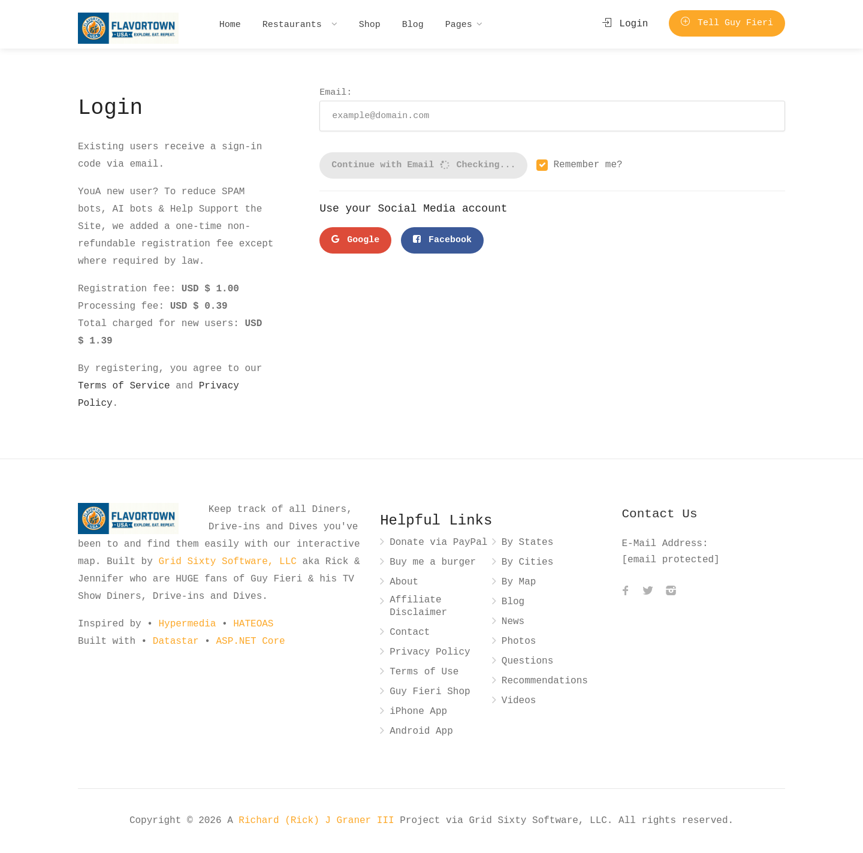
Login (625, 24)
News (513, 622)
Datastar (176, 641)
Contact (410, 632)
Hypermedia (187, 624)
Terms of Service (124, 386)
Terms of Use (424, 672)
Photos (519, 641)
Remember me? (587, 165)
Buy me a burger (433, 562)
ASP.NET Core (250, 641)
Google (355, 240)
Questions (527, 661)
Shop (370, 24)
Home (230, 24)
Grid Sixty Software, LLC (227, 561)
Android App (421, 731)
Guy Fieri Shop (430, 692)
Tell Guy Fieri (727, 23)
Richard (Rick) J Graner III (319, 820)
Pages (458, 24)
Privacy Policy (430, 652)
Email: (552, 108)
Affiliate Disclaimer (418, 606)
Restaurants (294, 24)
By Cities (527, 562)
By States (527, 542)
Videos (519, 701)
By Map (519, 582)
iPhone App (418, 712)
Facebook (442, 240)
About (404, 582)
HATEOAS (253, 624)
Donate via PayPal (438, 542)
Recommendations (545, 681)
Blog (413, 24)
